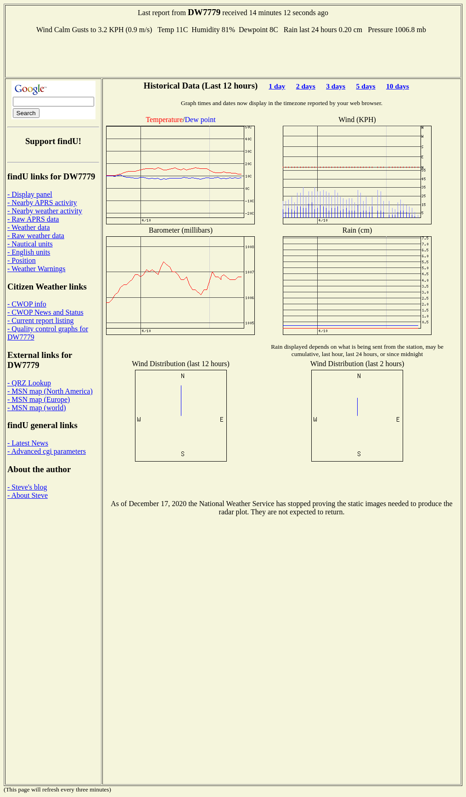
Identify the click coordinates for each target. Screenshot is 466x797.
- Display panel (29, 194)
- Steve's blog (27, 487)
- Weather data (28, 227)
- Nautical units (30, 244)
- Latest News (27, 443)
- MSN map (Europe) (38, 399)
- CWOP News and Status (45, 312)
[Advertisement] (233, 54)
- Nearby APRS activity (42, 202)
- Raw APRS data (33, 219)
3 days (335, 86)
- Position (21, 260)
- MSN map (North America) (50, 391)
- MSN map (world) (36, 408)
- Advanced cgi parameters (46, 451)
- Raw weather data (35, 236)
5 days (366, 86)
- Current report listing (40, 320)
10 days (397, 86)
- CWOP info (26, 304)
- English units (28, 252)
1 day (277, 86)
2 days (305, 86)
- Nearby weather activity (44, 211)
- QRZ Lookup (29, 383)
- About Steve (27, 495)
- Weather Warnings (36, 269)
